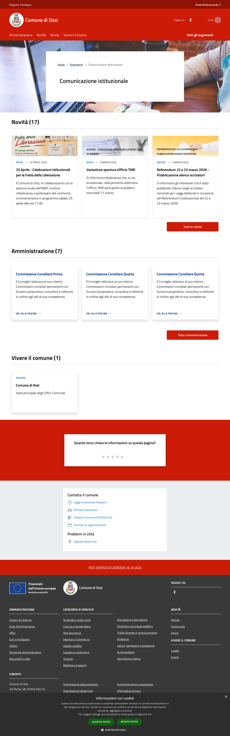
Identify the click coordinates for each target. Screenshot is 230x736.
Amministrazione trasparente (135, 684)
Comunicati (178, 626)
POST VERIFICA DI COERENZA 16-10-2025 (115, 567)
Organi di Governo (20, 620)
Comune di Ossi (27, 385)
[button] (115, 730)
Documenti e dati (19, 659)
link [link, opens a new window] (149, 714)
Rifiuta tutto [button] (129, 721)
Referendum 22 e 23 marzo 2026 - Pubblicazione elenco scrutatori (183, 172)
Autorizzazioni (126, 652)
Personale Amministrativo (25, 652)
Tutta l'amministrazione (192, 335)
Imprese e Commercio (76, 639)
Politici (13, 646)
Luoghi (175, 651)
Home (61, 64)
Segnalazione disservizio (78, 691)
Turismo (68, 659)
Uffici (12, 633)
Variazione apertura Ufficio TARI (110, 169)
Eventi (175, 657)
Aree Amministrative (22, 626)
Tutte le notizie (192, 227)
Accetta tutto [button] (101, 721)
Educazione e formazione (132, 620)
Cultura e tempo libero (77, 626)
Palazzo (21, 378)
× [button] (226, 697)
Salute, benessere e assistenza (136, 646)
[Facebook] (184, 19)
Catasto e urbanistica (76, 652)
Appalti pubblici (72, 646)
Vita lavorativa (72, 633)
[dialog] (115, 714)
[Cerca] (216, 20)
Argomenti (76, 64)
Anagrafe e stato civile (77, 620)
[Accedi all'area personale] (207, 5)
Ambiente (123, 639)
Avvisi (19, 162)
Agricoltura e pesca (129, 658)
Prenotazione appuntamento (80, 684)
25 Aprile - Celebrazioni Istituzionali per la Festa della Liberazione (43, 172)
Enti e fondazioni (19, 639)
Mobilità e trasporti (75, 665)
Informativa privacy (129, 691)
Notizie (161, 162)
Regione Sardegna (20, 5)
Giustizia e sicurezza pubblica (135, 626)
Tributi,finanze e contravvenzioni (137, 633)
